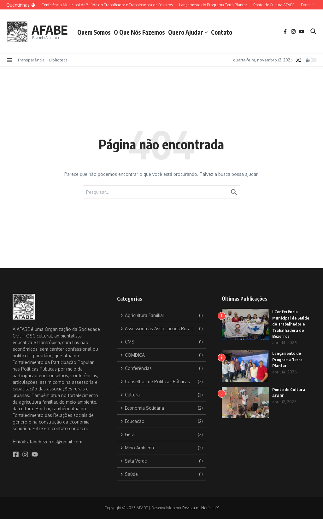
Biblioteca (58, 59)
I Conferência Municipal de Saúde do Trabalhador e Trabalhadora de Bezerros (290, 324)
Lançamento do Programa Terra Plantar (287, 359)
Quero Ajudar (188, 32)
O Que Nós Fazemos (139, 32)
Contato (221, 32)
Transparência (30, 59)
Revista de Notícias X (200, 507)
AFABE (50, 29)
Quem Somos (94, 32)
